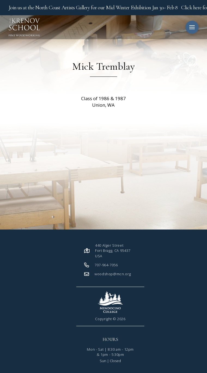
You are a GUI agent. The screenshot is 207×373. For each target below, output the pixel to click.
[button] (192, 27)
